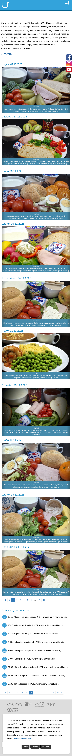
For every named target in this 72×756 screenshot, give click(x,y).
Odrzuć (25, 747)
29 (40, 692)
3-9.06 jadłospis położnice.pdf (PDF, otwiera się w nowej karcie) (33, 642)
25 (22, 692)
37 (39, 600)
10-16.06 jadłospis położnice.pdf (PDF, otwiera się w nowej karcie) (34, 617)
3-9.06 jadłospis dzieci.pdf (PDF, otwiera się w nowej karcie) (31, 650)
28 (35, 692)
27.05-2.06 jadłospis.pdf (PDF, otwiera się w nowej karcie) (30, 684)
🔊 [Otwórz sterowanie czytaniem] (68, 76)
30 (45, 692)
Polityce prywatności (22, 739)
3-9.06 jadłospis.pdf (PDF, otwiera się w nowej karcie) (28, 659)
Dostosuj (35, 747)
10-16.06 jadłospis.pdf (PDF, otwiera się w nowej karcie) (30, 634)
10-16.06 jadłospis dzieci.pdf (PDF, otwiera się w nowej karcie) (32, 625)
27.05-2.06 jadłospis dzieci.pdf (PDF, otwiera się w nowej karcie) (33, 675)
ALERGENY (6, 54)
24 (17, 692)
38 (44, 600)
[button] (3, 90)
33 (53, 692)
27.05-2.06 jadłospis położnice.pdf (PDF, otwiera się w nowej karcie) (35, 667)
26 (26, 692)
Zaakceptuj (45, 747)
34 (58, 692)
